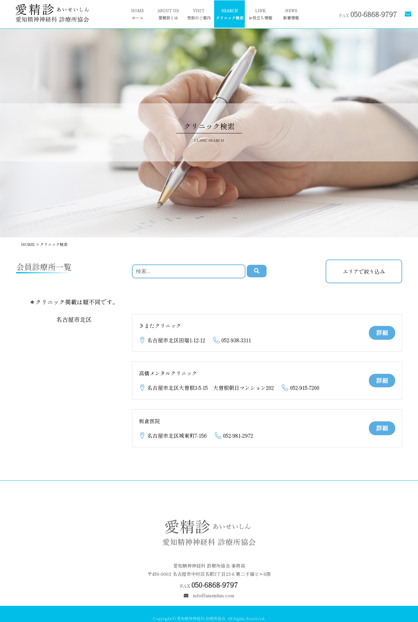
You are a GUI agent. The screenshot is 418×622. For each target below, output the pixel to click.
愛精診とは (168, 14)
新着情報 (290, 14)
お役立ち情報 (260, 14)
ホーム (137, 14)
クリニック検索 (229, 14)
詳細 (382, 332)
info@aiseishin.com (209, 604)
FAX (368, 14)
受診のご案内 (198, 14)
